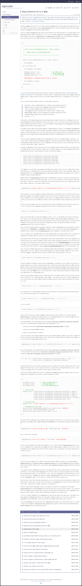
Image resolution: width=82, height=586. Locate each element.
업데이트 (4, 11)
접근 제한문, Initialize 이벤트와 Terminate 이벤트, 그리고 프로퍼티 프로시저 (42, 535)
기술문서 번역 (59, 8)
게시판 (68, 8)
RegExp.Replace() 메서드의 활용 (31, 529)
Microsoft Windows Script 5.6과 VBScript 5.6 (34, 519)
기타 (5, 27)
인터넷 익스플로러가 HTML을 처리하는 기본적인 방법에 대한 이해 (40, 559)
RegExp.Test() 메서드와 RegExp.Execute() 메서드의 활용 (37, 525)
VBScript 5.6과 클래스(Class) (30, 532)
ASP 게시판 (33, 94)
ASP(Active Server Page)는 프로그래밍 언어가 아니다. (37, 515)
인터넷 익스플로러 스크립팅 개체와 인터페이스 (35, 556)
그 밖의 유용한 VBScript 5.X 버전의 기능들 (34, 542)
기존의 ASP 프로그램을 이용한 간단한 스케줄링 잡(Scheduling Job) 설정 (41, 546)
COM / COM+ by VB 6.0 (9, 19)
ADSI (5, 25)
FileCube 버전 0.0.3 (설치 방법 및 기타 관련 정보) (36, 549)
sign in (71, 1)
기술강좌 (49, 8)
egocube (7, 6)
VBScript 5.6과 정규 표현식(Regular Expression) (35, 522)
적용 (13, 33)
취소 (16, 33)
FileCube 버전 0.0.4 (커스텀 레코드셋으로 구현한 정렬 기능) (38, 552)
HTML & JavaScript (7, 14)
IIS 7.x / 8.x (6, 22)
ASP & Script (6, 17)
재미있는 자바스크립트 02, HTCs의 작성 (33, 566)
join (78, 1)
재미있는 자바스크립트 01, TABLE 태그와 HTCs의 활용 (37, 562)
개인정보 (76, 8)
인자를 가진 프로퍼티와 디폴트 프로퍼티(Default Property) (38, 539)
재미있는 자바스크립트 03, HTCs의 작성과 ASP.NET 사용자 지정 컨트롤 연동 (42, 569)
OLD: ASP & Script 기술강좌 (33, 512)
